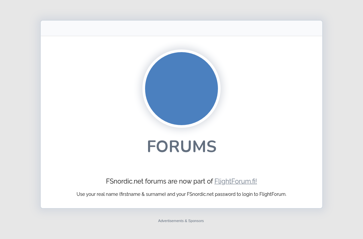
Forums (182, 146)
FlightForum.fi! (235, 181)
